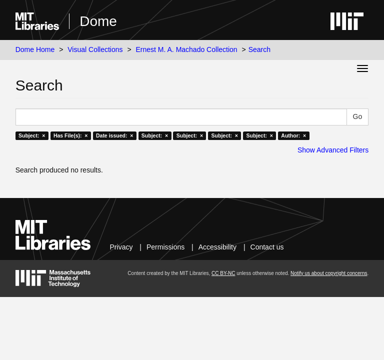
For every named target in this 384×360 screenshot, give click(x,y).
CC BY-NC (223, 273)
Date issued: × (114, 135)
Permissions (165, 247)
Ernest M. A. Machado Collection (187, 50)
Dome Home (35, 50)
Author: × (293, 135)
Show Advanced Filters (333, 150)
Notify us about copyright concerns (328, 273)
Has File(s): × (71, 135)
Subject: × (31, 135)
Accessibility (217, 247)
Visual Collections (95, 50)
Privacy (121, 247)
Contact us (267, 247)
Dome (98, 21)
